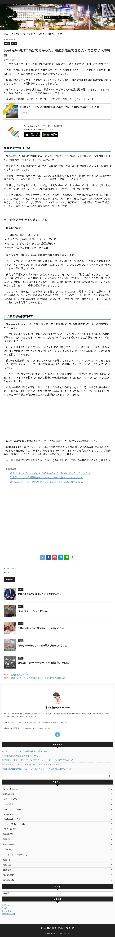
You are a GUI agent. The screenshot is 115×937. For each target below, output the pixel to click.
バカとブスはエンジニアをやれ (33, 611)
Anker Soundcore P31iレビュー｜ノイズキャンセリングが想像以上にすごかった (37, 769)
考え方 (14, 569)
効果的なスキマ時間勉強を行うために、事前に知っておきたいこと (46, 477)
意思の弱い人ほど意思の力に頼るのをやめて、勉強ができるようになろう (50, 473)
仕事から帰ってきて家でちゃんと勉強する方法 (41, 628)
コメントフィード (9, 911)
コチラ (46, 728)
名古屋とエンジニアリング (57, 927)
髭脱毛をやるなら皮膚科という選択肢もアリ (39, 594)
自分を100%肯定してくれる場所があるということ (42, 645)
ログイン (6, 905)
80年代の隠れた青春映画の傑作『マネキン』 (21, 756)
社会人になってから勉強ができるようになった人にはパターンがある (47, 481)
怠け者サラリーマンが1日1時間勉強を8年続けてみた (25, 751)
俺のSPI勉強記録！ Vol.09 (21, 675)
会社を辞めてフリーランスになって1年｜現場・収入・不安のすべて (31, 764)
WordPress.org (8, 914)
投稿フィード (7, 908)
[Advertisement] (57, 416)
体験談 (8, 569)
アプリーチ (49, 129)
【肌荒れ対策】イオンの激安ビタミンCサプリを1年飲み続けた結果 (38, 678)
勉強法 (8, 572)
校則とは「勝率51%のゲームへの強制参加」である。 (44, 662)
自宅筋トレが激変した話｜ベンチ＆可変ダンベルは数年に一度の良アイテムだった (38, 760)
